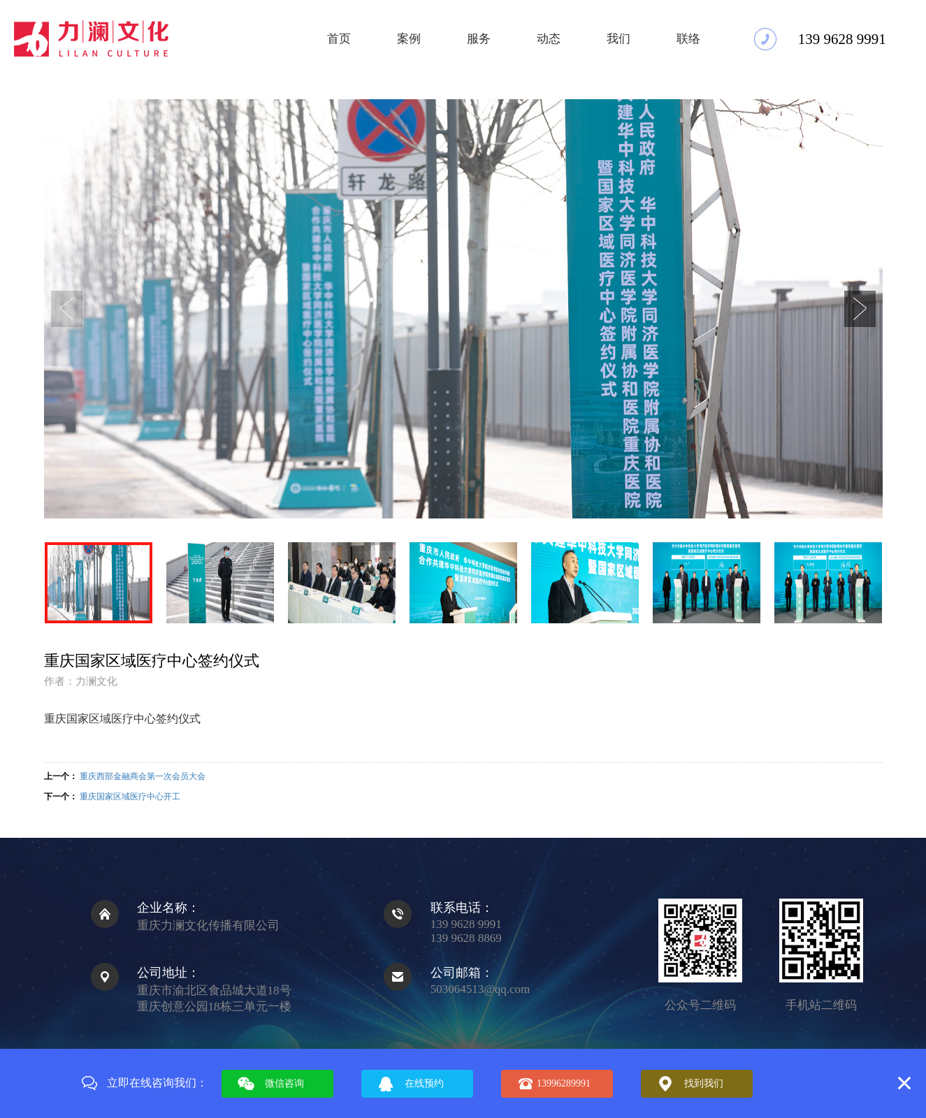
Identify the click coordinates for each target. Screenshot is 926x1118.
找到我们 (703, 1083)
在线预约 (424, 1083)
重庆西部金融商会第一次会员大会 (142, 776)
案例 (409, 38)
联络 (688, 38)
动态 (548, 38)
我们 (618, 38)
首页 (339, 38)
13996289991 (564, 1083)
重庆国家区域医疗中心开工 (130, 796)
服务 (479, 38)
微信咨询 (284, 1083)
